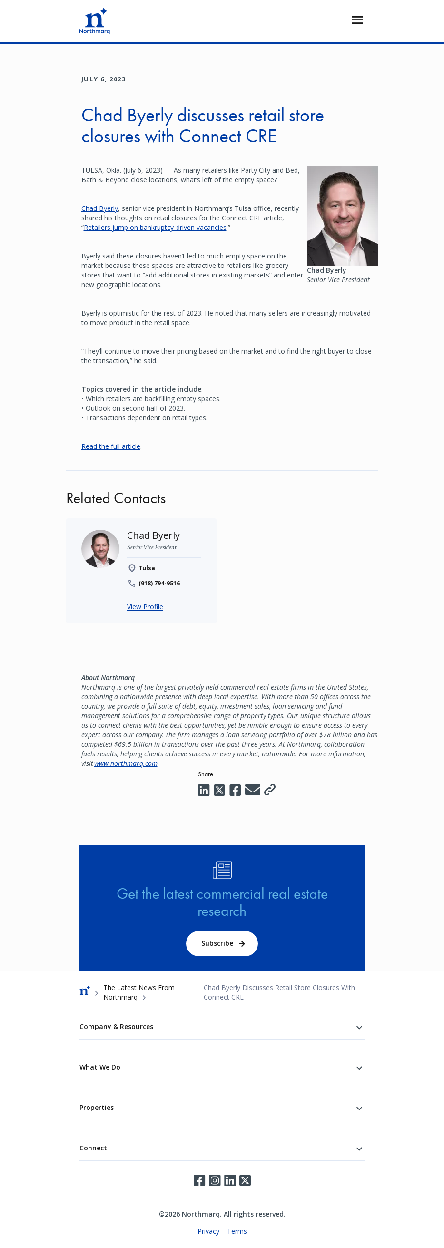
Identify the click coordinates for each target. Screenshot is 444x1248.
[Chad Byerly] (153, 535)
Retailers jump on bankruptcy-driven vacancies (155, 227)
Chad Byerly (99, 208)
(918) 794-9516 (159, 583)
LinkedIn (230, 1180)
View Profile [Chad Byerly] (145, 606)
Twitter (245, 1180)
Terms (237, 1231)
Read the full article (110, 446)
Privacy (208, 1231)
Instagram (214, 1180)
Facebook (199, 1180)
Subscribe (217, 943)
